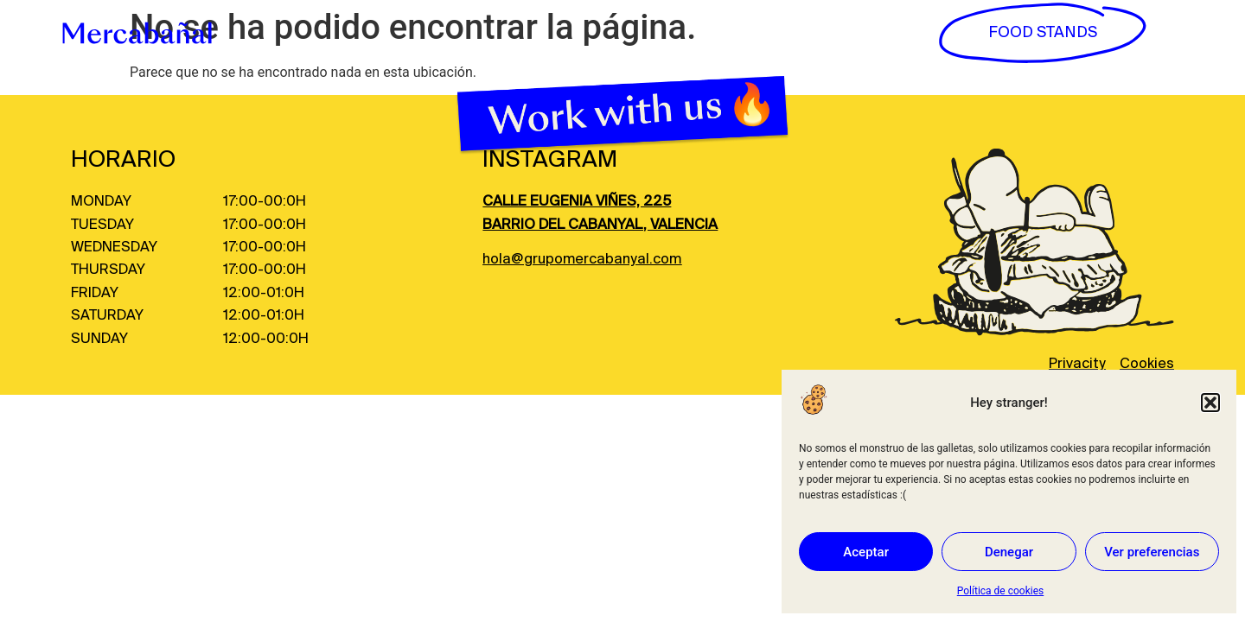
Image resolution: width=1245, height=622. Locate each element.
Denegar (1009, 552)
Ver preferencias (1151, 552)
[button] (1210, 402)
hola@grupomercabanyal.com (581, 259)
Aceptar (866, 552)
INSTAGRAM (549, 160)
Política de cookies (1000, 591)
